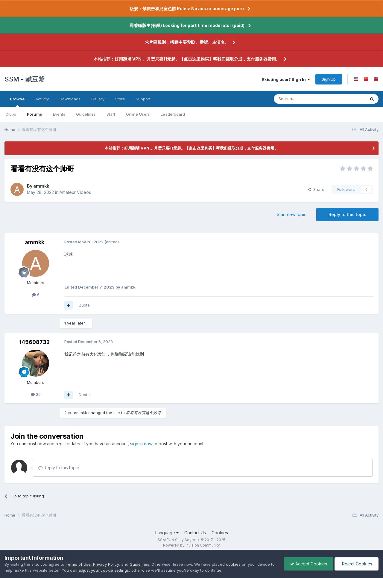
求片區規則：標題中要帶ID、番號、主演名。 (187, 42)
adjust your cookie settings (103, 570)
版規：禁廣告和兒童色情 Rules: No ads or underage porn (187, 8)
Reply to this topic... (60, 467)
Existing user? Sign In (286, 79)
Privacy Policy (106, 564)
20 (36, 394)
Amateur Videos (75, 192)
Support (143, 98)
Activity (42, 98)
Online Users (138, 114)
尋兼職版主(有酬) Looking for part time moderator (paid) (187, 25)
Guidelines (86, 114)
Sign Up (329, 79)
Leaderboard (173, 114)
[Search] (304, 99)
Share (316, 189)
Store (120, 98)
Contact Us (195, 532)
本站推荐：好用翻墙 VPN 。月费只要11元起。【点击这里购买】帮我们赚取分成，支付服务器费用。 (187, 58)
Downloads (70, 98)
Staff (111, 114)
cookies (233, 564)
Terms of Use (78, 564)
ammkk (41, 185)
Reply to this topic (347, 214)
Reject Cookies (356, 563)
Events (59, 114)
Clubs (10, 114)
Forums (34, 114)
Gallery (97, 98)
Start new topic (291, 214)
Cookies (220, 532)
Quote (84, 305)
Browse (17, 101)
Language (167, 532)
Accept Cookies (308, 563)
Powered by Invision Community (191, 545)
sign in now (141, 443)
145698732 (34, 342)
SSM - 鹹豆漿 (24, 79)
